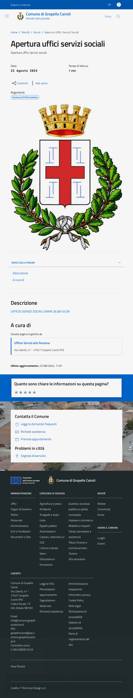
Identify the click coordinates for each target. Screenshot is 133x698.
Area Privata (18, 666)
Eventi (101, 543)
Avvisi (100, 515)
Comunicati (103, 509)
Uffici (13, 504)
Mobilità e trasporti (79, 526)
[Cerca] (118, 16)
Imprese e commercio (81, 520)
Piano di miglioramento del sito (79, 639)
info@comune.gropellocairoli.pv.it (23, 622)
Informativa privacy (80, 595)
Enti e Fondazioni (20, 531)
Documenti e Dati (21, 537)
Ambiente (45, 509)
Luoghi (101, 538)
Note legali (75, 606)
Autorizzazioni (48, 531)
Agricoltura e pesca (50, 504)
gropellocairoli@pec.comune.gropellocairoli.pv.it (23, 637)
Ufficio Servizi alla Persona (32, 343)
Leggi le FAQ (47, 584)
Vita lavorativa (77, 559)
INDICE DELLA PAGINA (66, 263)
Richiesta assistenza (51, 611)
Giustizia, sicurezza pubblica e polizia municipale (79, 509)
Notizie (101, 504)
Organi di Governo (21, 509)
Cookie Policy (76, 600)
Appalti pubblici (48, 526)
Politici (14, 515)
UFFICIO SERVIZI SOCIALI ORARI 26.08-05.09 (40, 311)
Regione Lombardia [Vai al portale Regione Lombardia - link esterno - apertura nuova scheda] (20, 5)
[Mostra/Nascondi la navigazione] (7, 16)
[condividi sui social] (19, 83)
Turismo (73, 553)
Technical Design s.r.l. (34, 688)
